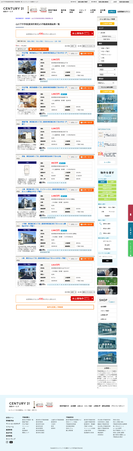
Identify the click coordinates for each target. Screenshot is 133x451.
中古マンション (49, 41)
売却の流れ (116, 420)
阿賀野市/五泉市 (107, 188)
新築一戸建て (31, 41)
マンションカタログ (13, 423)
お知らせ (103, 319)
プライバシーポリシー (118, 406)
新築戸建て (25, 422)
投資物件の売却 (89, 432)
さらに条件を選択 (107, 87)
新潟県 (101, 33)
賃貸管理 (9, 430)
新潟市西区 (39, 428)
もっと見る (107, 162)
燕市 (52, 426)
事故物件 (100, 432)
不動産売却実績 (71, 424)
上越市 (112, 182)
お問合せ (112, 11)
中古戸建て (25, 424)
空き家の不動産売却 (104, 420)
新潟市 (102, 182)
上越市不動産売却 (89, 422)
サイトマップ (10, 439)
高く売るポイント (118, 426)
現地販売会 (107, 249)
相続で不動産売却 (103, 428)
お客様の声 (104, 315)
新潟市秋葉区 (40, 430)
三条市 (53, 424)
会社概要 (103, 306)
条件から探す (107, 223)
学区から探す (107, 233)
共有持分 (100, 434)
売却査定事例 (70, 426)
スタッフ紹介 (105, 311)
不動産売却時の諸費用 (120, 424)
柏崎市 (102, 195)
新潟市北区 (39, 426)
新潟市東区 (39, 422)
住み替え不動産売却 (104, 426)
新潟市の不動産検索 (42, 420)
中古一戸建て (39, 41)
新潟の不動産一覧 (27, 420)
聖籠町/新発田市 (107, 185)
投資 (59, 41)
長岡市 (53, 428)
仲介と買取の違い (118, 422)
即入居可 (107, 245)
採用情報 (9, 436)
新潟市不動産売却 (89, 420)
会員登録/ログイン (124, 11)
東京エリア (107, 199)
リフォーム (10, 427)
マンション (112, 211)
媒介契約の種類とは (119, 434)
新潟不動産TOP (64, 406)
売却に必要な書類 (118, 432)
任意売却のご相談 (103, 422)
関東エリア (25, 432)
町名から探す (107, 228)
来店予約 (9, 433)
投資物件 (25, 430)
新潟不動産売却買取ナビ (74, 420)
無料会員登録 (106, 406)
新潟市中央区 (40, 424)
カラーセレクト (107, 241)
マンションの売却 (89, 428)
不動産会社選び (118, 437)
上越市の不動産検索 (57, 420)
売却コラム (69, 428)
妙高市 (112, 195)
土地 (56, 41)
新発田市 (54, 422)
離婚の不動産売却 (103, 424)
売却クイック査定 (71, 422)
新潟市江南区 (40, 432)
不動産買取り (102, 430)
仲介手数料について (119, 430)
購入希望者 (69, 430)
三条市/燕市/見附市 (107, 192)
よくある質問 (117, 428)
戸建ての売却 (88, 426)
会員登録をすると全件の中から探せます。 (60, 33)
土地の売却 (87, 430)
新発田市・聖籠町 (89, 424)
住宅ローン (10, 417)
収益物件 (107, 216)
